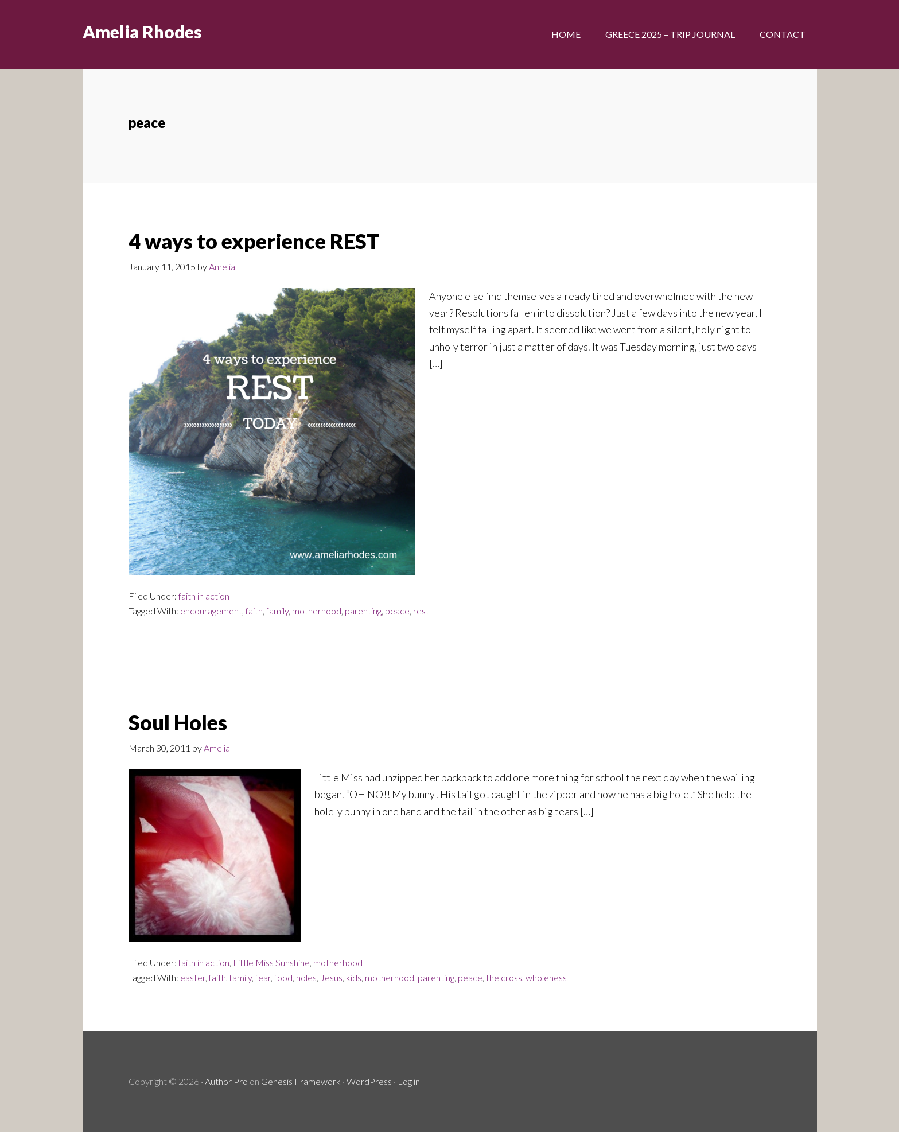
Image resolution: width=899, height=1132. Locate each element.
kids (353, 977)
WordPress (369, 1081)
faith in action (203, 595)
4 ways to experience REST (254, 241)
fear (263, 977)
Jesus (331, 977)
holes (306, 977)
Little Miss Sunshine (271, 962)
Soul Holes (178, 722)
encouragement (211, 610)
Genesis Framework (301, 1081)
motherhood (316, 610)
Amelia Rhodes (142, 34)
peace (397, 610)
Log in (409, 1081)
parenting (363, 610)
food (283, 977)
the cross (504, 977)
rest (421, 610)
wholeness (546, 977)
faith (254, 610)
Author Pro (226, 1081)
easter (192, 977)
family (277, 610)
